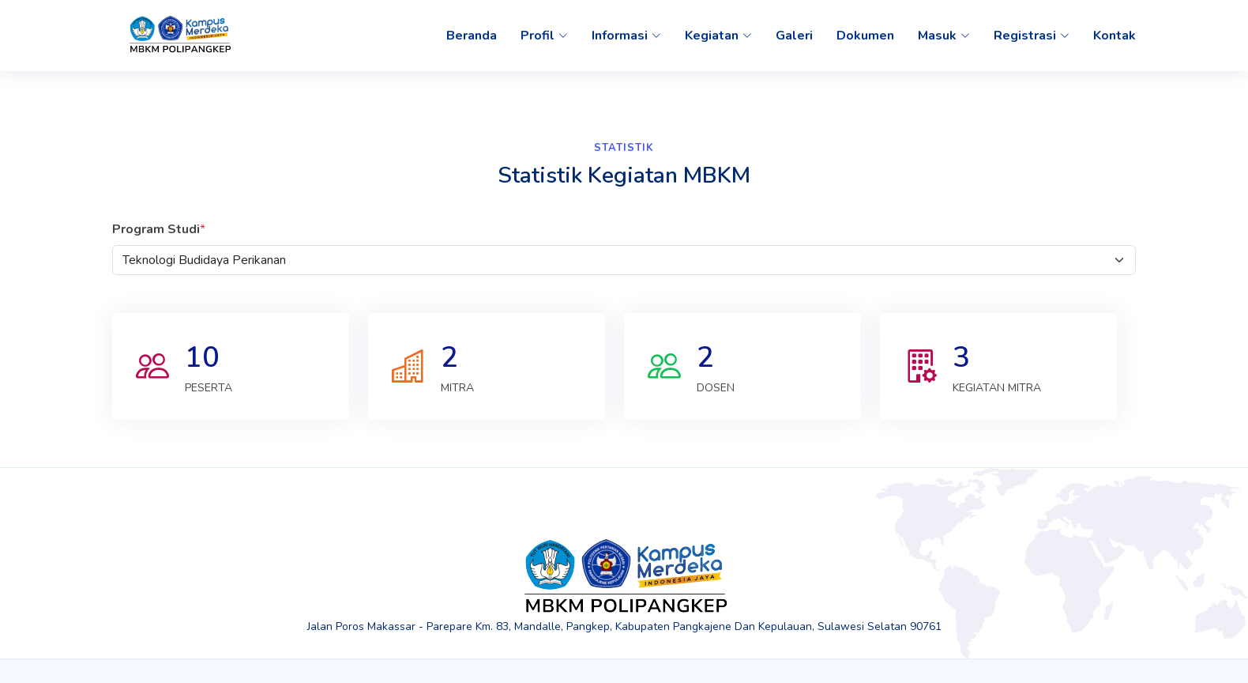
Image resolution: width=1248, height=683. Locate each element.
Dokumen (865, 35)
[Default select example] (624, 260)
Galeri (794, 35)
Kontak (1114, 35)
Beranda (471, 35)
